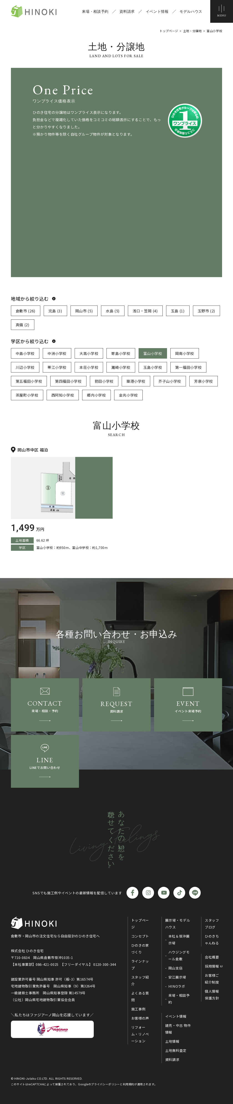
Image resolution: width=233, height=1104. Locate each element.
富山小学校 (152, 353)
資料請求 (127, 11)
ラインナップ (140, 964)
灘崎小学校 (120, 367)
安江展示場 (177, 977)
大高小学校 (88, 353)
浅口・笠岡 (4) (145, 311)
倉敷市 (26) (25, 311)
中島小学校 (25, 353)
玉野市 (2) (206, 311)
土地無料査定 (176, 1050)
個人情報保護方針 (212, 994)
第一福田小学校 (188, 367)
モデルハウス (191, 11)
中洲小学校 (57, 353)
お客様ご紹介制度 (212, 978)
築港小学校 (136, 381)
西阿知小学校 (62, 395)
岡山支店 (175, 968)
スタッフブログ (212, 923)
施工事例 (138, 1009)
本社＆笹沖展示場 (179, 939)
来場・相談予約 (95, 11)
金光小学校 (128, 395)
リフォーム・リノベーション (140, 1034)
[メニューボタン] (221, 11)
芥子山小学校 (169, 381)
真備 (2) (23, 324)
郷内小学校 (96, 395)
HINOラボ (176, 986)
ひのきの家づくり (140, 948)
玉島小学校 (152, 367)
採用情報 (212, 966)
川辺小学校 (25, 367)
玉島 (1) (178, 311)
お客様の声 (140, 1018)
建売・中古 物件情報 (178, 1029)
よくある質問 (140, 996)
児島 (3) (55, 311)
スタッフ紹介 (140, 980)
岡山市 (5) (84, 311)
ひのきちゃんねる (212, 939)
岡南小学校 (184, 353)
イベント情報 (157, 11)
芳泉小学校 (203, 381)
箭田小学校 (104, 381)
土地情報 (172, 1041)
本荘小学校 (88, 367)
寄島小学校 (120, 353)
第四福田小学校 (68, 381)
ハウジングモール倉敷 (179, 955)
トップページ (140, 923)
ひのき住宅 (33, 11)
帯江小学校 (57, 367)
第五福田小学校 (29, 381)
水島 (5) (113, 311)
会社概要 (212, 957)
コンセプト (140, 936)
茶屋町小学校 (27, 395)
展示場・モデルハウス (177, 923)
